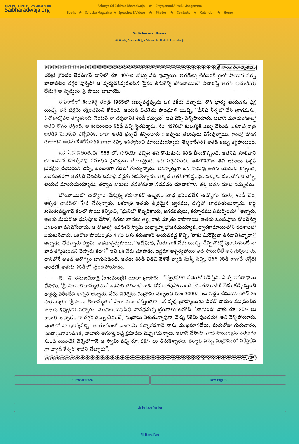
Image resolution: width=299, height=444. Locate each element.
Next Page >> (218, 379)
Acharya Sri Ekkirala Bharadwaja (121, 6)
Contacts (183, 12)
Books (71, 12)
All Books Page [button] (150, 434)
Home (228, 12)
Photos (161, 12)
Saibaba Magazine (98, 12)
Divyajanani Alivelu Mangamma (178, 6)
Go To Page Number (150, 407)
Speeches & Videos (131, 12)
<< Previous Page (82, 379)
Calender (206, 12)
